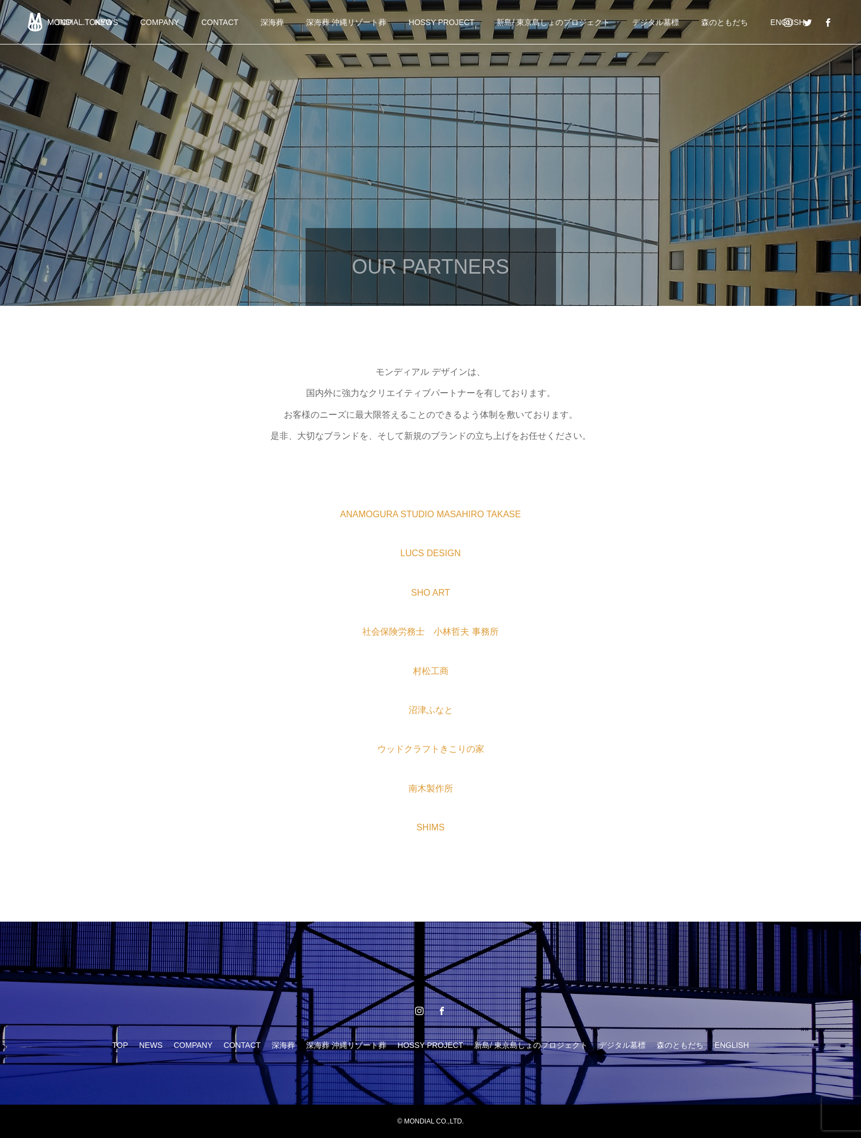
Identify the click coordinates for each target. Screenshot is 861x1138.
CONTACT (220, 22)
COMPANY (159, 22)
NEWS (151, 1045)
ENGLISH (732, 1045)
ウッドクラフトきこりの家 (430, 749)
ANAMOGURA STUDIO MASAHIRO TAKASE (430, 514)
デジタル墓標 (655, 22)
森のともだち (724, 22)
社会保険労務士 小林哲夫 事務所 (430, 631)
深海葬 (272, 22)
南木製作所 (431, 788)
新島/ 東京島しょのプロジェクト (553, 22)
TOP (120, 1045)
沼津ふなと (431, 710)
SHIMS (430, 827)
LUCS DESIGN (430, 553)
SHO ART (430, 592)
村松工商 (431, 671)
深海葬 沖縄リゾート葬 (346, 22)
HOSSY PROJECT (441, 22)
